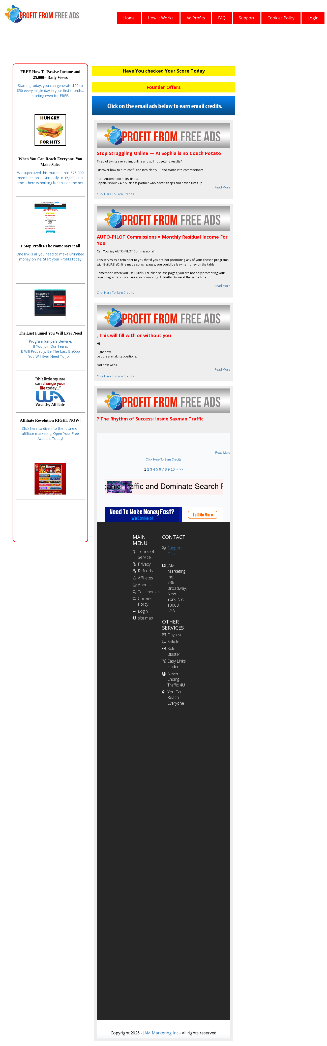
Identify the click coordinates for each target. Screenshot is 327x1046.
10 (173, 469)
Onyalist (174, 635)
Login (143, 611)
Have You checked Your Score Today (164, 71)
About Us (146, 584)
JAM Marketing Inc (160, 1033)
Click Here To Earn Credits (115, 194)
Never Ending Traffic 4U (176, 679)
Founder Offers (163, 87)
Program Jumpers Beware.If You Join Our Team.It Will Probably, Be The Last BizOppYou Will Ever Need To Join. (50, 349)
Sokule (173, 641)
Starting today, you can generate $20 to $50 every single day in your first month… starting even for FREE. (50, 90)
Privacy (144, 564)
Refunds (145, 571)
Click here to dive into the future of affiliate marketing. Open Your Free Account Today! (50, 433)
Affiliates (145, 578)
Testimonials (149, 592)
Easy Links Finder (176, 663)
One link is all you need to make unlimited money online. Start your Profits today (50, 257)
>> (181, 469)
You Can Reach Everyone (175, 697)
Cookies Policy (145, 601)
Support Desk (174, 550)
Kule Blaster (173, 651)
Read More (222, 187)
